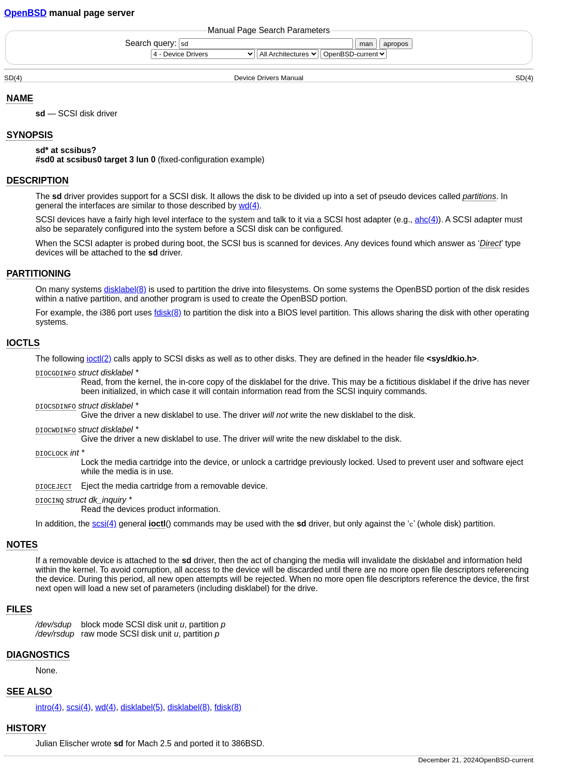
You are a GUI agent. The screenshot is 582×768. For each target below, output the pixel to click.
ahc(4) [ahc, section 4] (426, 219)
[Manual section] (203, 54)
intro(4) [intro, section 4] (49, 707)
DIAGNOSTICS (37, 655)
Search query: (240, 43)
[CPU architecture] (287, 54)
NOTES (22, 544)
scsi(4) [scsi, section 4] (104, 523)
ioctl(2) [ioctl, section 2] (99, 358)
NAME (19, 98)
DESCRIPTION (37, 180)
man (366, 44)
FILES (19, 609)
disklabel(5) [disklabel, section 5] (141, 707)
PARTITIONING (38, 273)
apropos (396, 44)
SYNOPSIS (29, 135)
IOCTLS (23, 343)
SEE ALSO (29, 691)
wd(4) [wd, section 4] (249, 205)
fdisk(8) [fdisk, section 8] (167, 312)
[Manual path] (353, 54)
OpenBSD (25, 13)
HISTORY (26, 728)
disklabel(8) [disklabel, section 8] (125, 289)
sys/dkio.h (452, 358)
